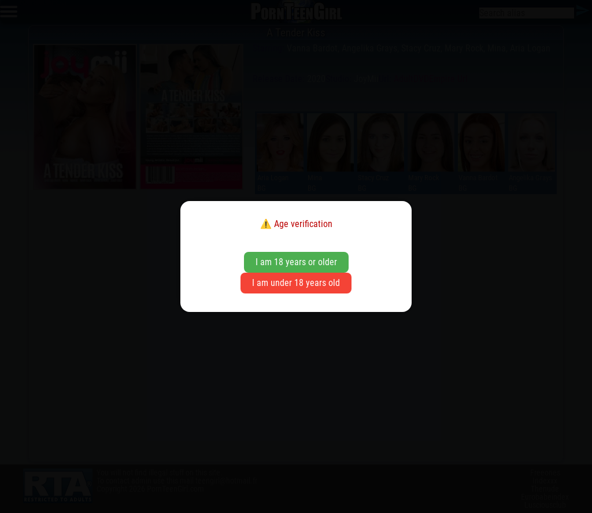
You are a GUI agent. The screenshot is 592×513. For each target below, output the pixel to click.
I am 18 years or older (296, 261)
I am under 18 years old (296, 282)
